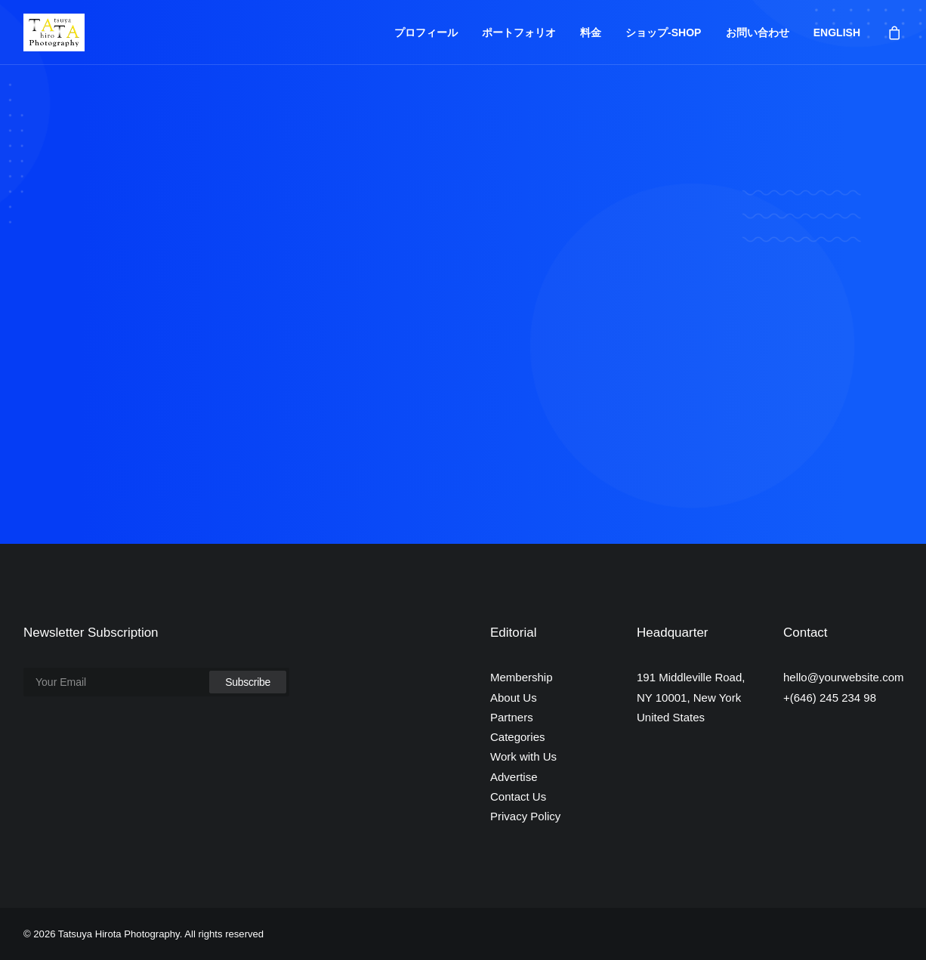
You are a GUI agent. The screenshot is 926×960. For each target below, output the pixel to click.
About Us (513, 697)
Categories (517, 736)
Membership (521, 677)
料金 (590, 32)
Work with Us (523, 756)
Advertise (514, 776)
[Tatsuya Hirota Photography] (54, 32)
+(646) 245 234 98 (829, 697)
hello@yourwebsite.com (843, 677)
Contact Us (518, 796)
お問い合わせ (757, 32)
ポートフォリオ (519, 32)
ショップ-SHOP (663, 32)
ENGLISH (836, 32)
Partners (511, 717)
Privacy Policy (525, 816)
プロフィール (426, 32)
